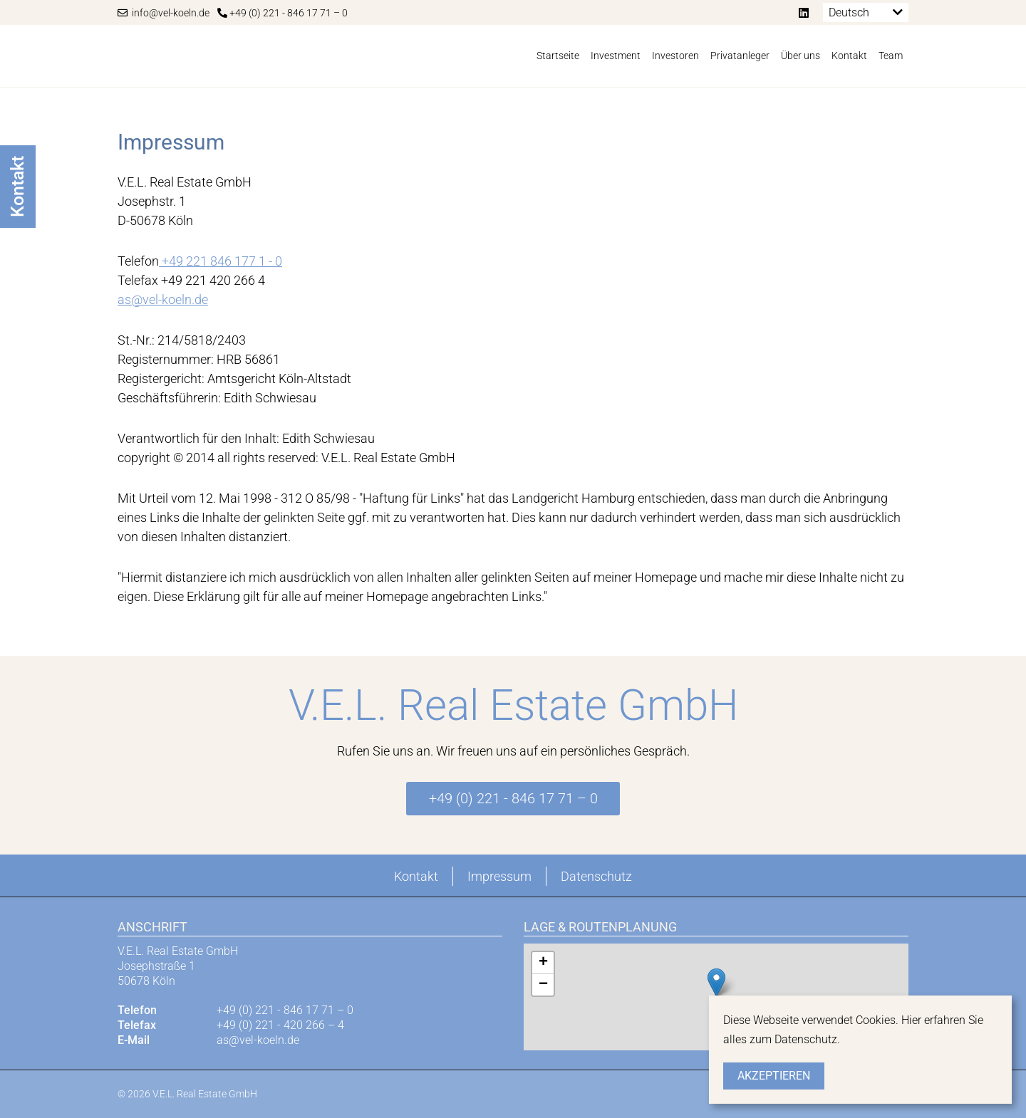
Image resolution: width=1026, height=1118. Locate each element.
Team (891, 55)
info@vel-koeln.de (163, 13)
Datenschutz (596, 876)
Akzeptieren (773, 1075)
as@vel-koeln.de (163, 299)
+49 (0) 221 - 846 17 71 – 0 (282, 13)
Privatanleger (740, 55)
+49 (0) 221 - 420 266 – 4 (280, 1025)
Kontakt (849, 55)
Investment (616, 55)
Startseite (558, 55)
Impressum (499, 876)
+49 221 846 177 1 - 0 (220, 261)
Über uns (800, 55)
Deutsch (849, 12)
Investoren (675, 55)
